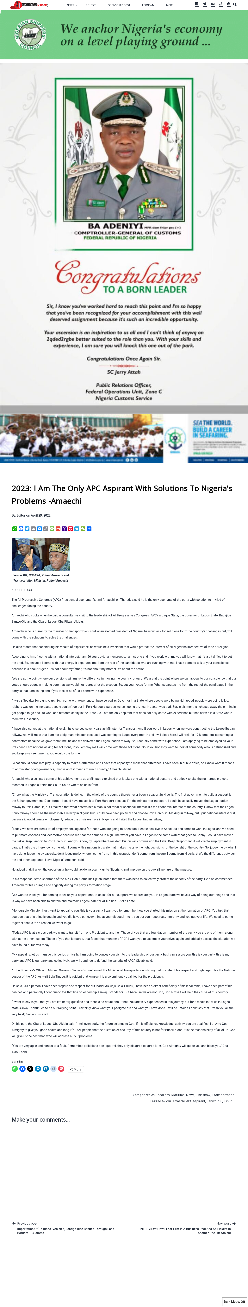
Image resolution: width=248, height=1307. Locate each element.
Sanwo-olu (214, 1101)
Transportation (223, 1095)
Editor (21, 515)
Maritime (177, 1095)
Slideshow (203, 1095)
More (169, 5)
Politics (91, 5)
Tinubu (229, 1101)
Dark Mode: (234, 1301)
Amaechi (178, 1101)
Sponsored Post (119, 5)
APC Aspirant (195, 1101)
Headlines (162, 1095)
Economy (148, 5)
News (70, 5)
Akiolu (166, 1101)
